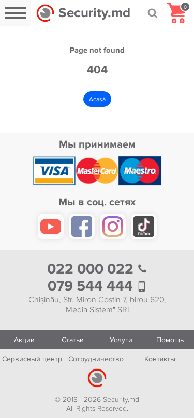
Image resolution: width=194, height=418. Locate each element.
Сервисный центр (32, 359)
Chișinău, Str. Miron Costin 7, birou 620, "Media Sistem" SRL (97, 305)
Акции (24, 339)
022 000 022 (97, 269)
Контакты (159, 359)
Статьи (73, 339)
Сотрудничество (96, 359)
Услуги (121, 339)
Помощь (170, 339)
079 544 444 (97, 286)
